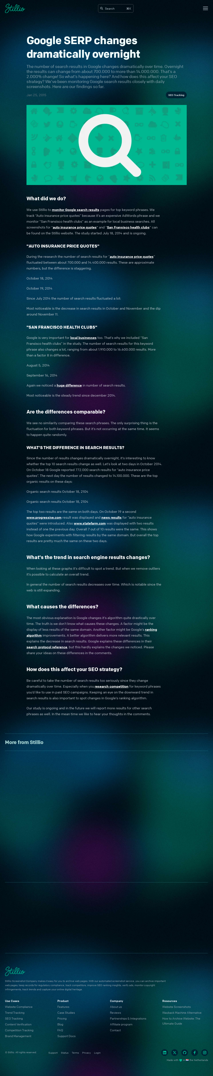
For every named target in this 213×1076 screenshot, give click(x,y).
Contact (115, 1030)
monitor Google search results (75, 210)
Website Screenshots (176, 1006)
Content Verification (18, 1024)
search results (69, 66)
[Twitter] (174, 1052)
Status (64, 1052)
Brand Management (18, 1036)
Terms (75, 1052)
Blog (60, 1024)
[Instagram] (204, 1052)
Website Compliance (19, 1006)
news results (111, 517)
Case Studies (66, 1012)
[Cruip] (15, 8)
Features (63, 1006)
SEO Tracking (176, 95)
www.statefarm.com (90, 523)
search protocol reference (46, 647)
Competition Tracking (19, 1030)
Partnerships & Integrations (128, 1018)
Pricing (62, 1018)
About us (116, 1006)
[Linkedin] (164, 1052)
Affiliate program (121, 1024)
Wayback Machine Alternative (182, 1012)
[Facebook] (194, 1052)
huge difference (69, 385)
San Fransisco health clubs (128, 227)
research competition (112, 686)
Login (97, 1052)
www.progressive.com (44, 517)
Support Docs (66, 1036)
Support (53, 1052)
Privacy (86, 1052)
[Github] (184, 1052)
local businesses (83, 338)
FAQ (60, 1030)
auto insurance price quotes (75, 227)
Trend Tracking (14, 1012)
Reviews (115, 1012)
